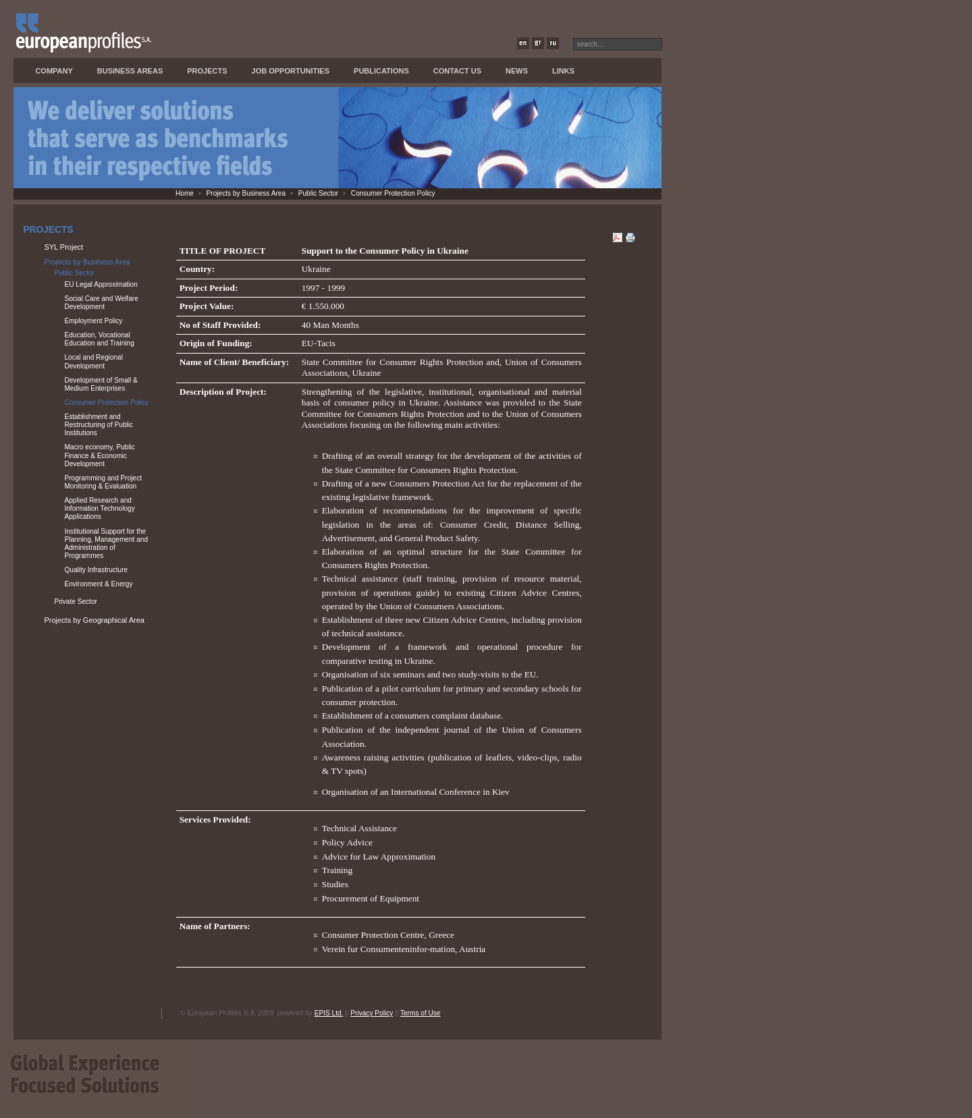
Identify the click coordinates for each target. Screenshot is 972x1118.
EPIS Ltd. (329, 1013)
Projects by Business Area (246, 193)
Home (185, 193)
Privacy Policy (371, 1013)
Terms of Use (420, 1013)
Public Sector (318, 193)
